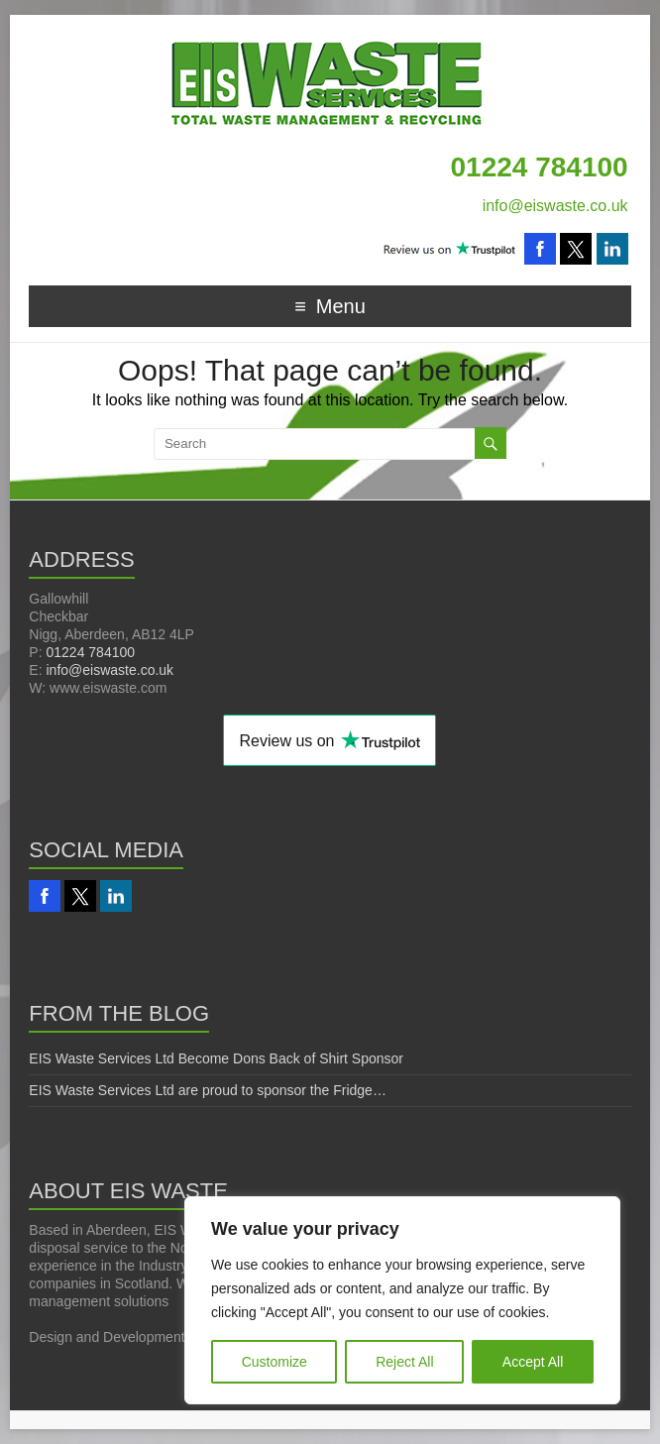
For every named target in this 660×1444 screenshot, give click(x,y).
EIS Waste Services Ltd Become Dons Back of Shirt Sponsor (216, 1058)
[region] (402, 1300)
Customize (274, 1362)
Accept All (532, 1362)
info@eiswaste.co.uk (555, 205)
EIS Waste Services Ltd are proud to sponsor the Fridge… (207, 1090)
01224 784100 (90, 652)
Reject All (404, 1362)
